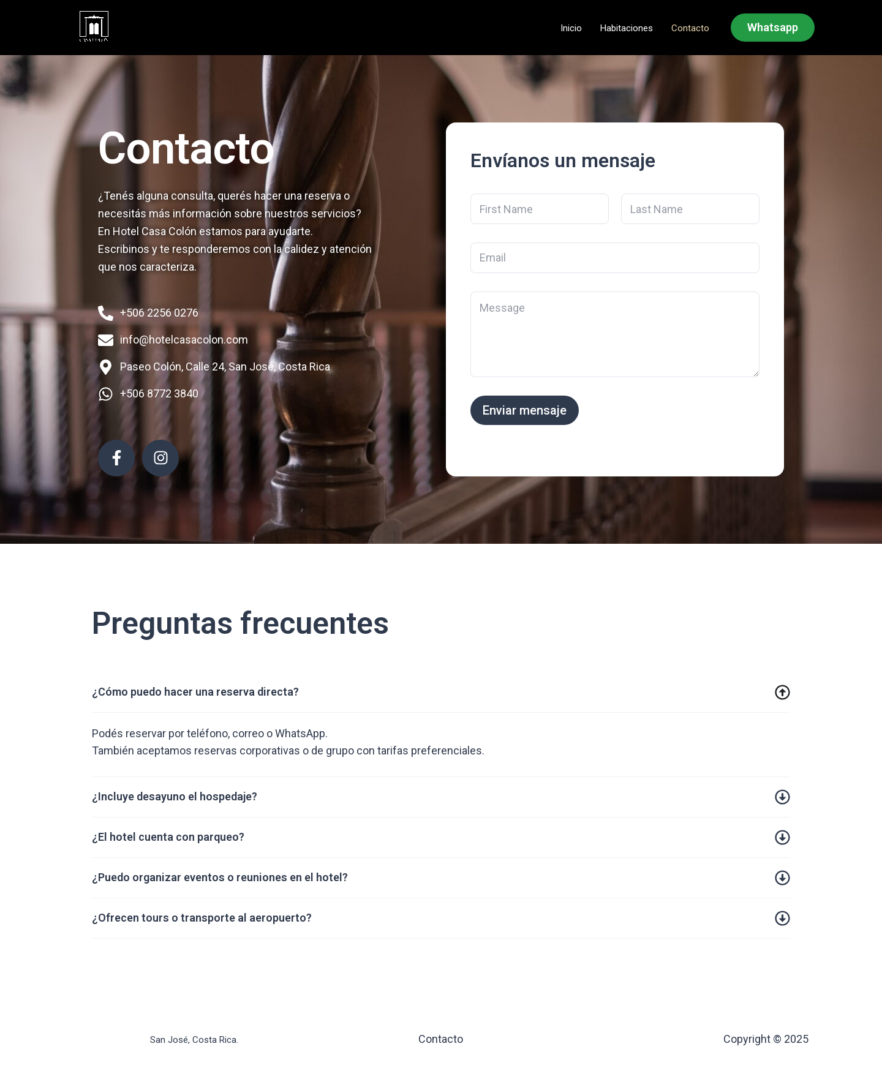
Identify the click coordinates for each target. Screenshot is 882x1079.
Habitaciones (626, 28)
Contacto (690, 28)
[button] (773, 27)
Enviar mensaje (525, 410)
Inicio (571, 28)
